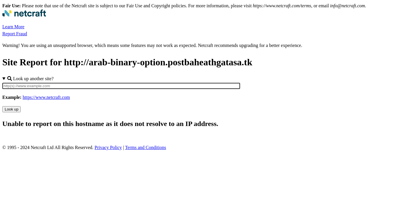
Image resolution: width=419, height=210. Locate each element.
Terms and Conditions (145, 147)
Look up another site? (30, 78)
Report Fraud (14, 33)
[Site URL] (121, 86)
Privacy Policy (108, 147)
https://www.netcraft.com (46, 97)
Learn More (13, 26)
